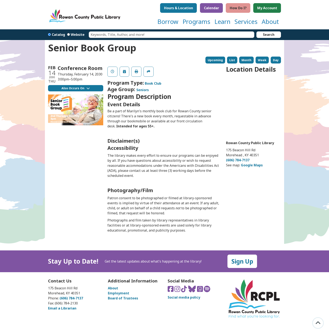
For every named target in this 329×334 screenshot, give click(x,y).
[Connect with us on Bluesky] (192, 290)
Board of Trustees (123, 298)
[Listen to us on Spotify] (207, 290)
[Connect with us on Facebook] (171, 290)
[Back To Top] (318, 323)
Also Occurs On (75, 88)
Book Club (153, 83)
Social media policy (184, 297)
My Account (267, 8)
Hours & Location (178, 8)
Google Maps (252, 165)
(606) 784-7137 (237, 160)
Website (78, 34)
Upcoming (215, 60)
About (113, 288)
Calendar (211, 8)
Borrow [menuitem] (167, 21)
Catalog (58, 34)
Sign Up (242, 261)
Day (276, 60)
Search (268, 34)
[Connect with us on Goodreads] (200, 290)
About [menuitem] (270, 21)
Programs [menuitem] (196, 21)
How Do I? (238, 8)
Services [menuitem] (246, 21)
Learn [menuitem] (222, 21)
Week (262, 60)
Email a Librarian (62, 308)
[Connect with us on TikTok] (184, 290)
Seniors (142, 90)
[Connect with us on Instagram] (177, 290)
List (232, 60)
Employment (118, 293)
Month (246, 60)
